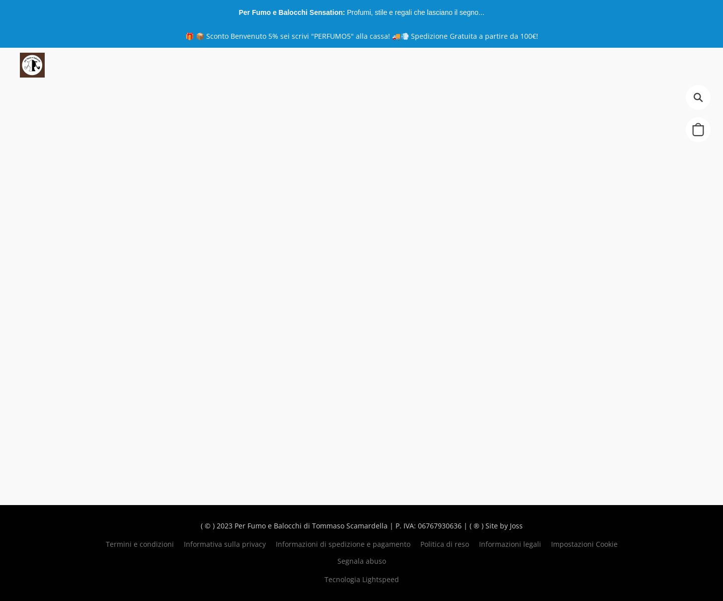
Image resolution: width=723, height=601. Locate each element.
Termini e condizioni (140, 544)
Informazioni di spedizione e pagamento (343, 544)
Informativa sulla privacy (225, 544)
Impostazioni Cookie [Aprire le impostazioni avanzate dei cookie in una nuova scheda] (584, 544)
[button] (32, 65)
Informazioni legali (510, 544)
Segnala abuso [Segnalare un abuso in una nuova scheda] (361, 561)
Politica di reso (444, 544)
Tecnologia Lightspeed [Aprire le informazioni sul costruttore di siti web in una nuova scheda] (361, 579)
